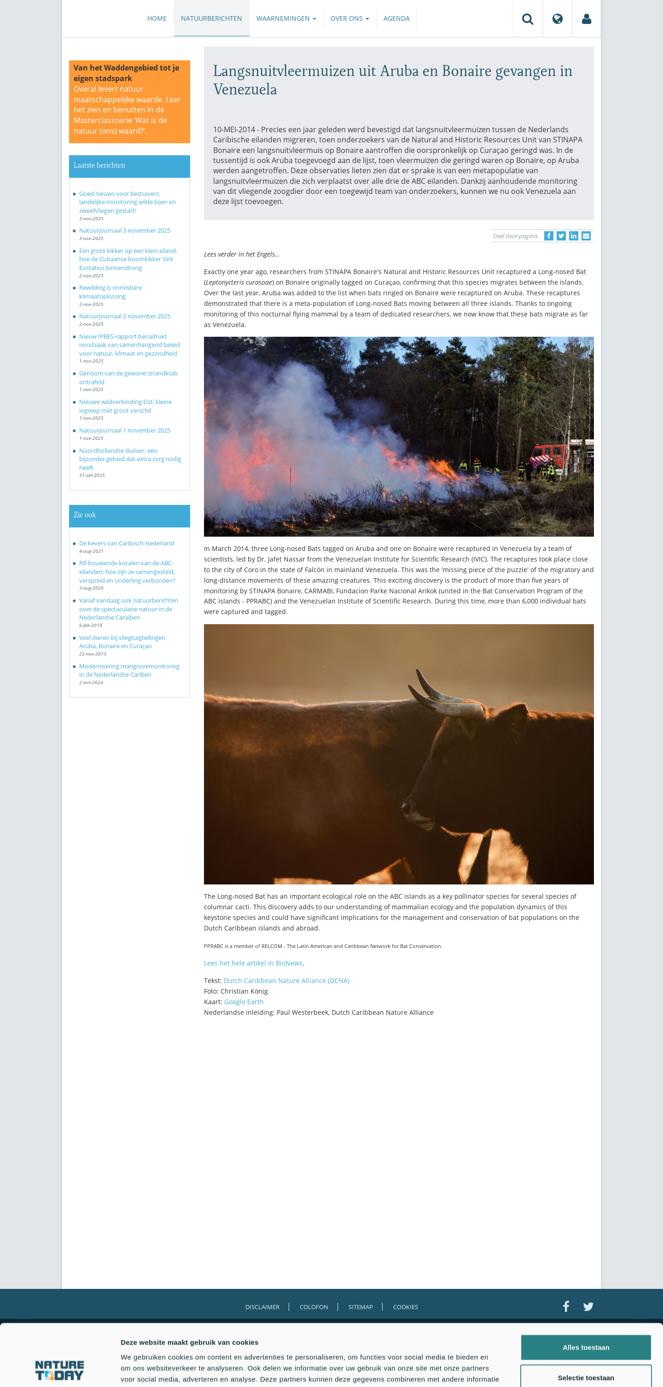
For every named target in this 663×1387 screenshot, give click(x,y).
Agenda (397, 18)
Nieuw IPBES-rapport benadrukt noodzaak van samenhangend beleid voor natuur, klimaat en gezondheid (129, 344)
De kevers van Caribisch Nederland (126, 543)
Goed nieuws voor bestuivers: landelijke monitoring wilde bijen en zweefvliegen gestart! (127, 202)
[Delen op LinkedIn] (573, 235)
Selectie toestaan (586, 1319)
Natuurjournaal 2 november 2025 (124, 316)
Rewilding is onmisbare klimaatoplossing (110, 291)
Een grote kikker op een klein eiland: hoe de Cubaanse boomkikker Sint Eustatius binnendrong (128, 259)
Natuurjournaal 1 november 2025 (124, 430)
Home (157, 18)
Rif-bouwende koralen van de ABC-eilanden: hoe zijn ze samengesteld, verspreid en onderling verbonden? (127, 571)
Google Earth (244, 1001)
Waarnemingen (286, 18)
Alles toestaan (586, 1289)
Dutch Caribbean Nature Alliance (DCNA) (286, 980)
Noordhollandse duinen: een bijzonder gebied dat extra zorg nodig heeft (130, 459)
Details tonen (497, 1369)
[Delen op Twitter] (561, 235)
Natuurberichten (211, 18)
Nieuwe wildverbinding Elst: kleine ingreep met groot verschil (125, 406)
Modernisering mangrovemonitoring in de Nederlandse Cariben (129, 670)
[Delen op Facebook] (548, 235)
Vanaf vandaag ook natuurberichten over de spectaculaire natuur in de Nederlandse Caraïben (128, 608)
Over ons (350, 18)
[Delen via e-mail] (586, 235)
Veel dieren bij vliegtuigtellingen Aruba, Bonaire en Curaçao (122, 641)
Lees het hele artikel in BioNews (253, 963)
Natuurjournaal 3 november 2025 (124, 230)
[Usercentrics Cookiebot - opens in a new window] (59, 1369)
